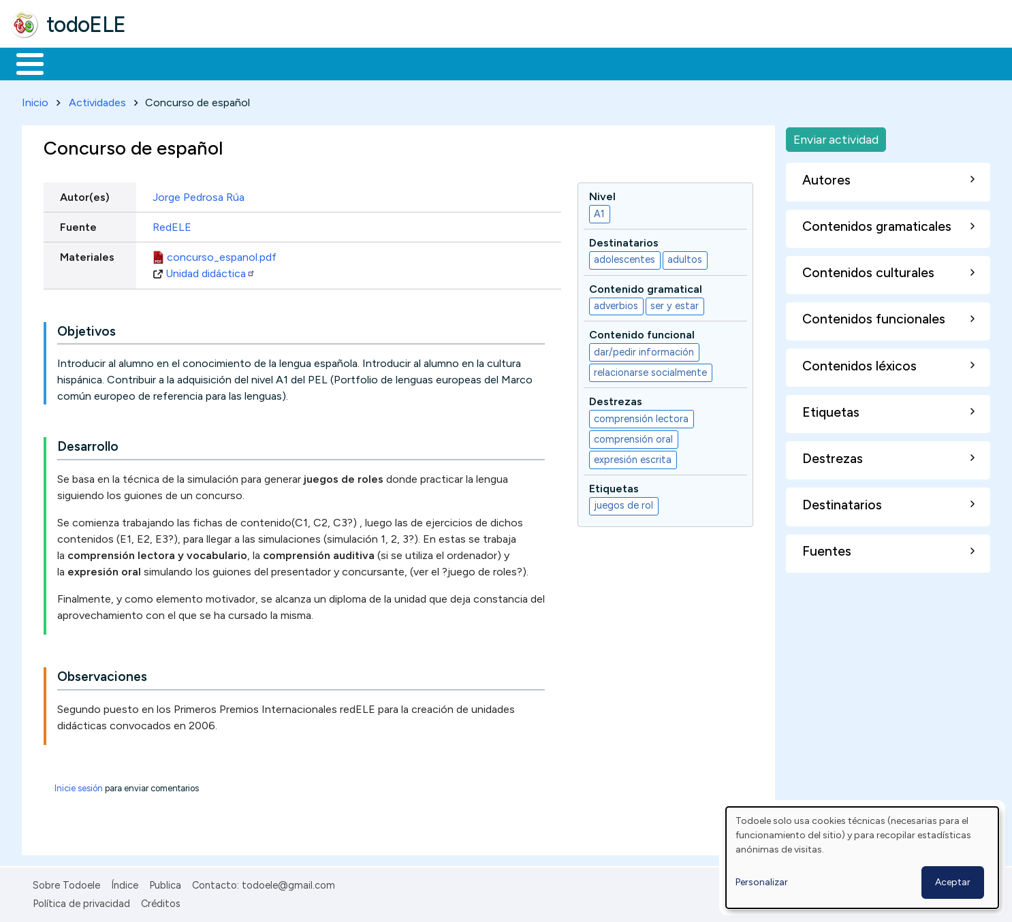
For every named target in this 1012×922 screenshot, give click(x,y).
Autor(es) (85, 194)
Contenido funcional (642, 332)
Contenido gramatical (645, 286)
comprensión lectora (641, 416)
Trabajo (245, 62)
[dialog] (862, 857)
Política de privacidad (81, 901)
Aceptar (952, 882)
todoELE (86, 24)
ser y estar (674, 304)
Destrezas (615, 399)
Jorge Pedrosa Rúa (198, 194)
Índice (124, 883)
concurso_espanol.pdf (221, 254)
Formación (164, 62)
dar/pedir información (644, 349)
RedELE (172, 224)
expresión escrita (632, 457)
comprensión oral (633, 436)
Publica (165, 883)
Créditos (160, 901)
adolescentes (624, 257)
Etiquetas (614, 485)
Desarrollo (87, 444)
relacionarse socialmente (650, 370)
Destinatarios (624, 240)
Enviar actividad (836, 136)
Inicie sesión (78, 786)
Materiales (76, 62)
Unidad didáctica (210, 270)
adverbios (616, 304)
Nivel (602, 193)
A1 (599, 211)
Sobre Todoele (66, 883)
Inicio (23, 62)
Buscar (559, 62)
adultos (684, 257)
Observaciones (102, 674)
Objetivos (86, 328)
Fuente (78, 224)
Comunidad (498, 62)
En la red (322, 62)
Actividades (97, 99)
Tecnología (407, 62)
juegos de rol (623, 503)
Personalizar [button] (762, 882)
